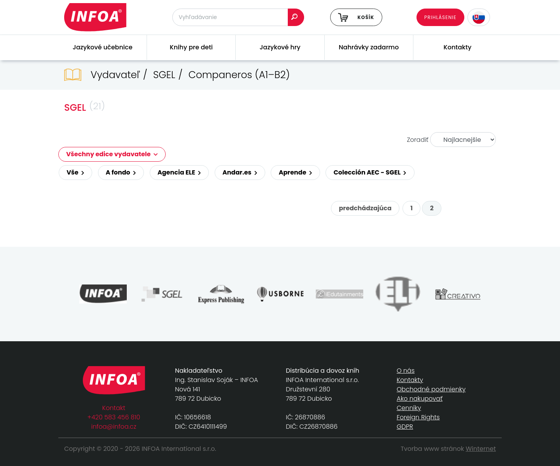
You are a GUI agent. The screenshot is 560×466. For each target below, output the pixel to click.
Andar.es (239, 172)
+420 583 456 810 (114, 417)
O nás (406, 370)
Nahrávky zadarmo (369, 47)
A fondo (121, 172)
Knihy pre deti (191, 47)
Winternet (481, 448)
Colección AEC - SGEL (370, 172)
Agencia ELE (179, 172)
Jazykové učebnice (103, 47)
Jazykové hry (280, 47)
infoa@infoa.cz (113, 426)
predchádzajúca (365, 208)
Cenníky (409, 407)
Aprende (295, 172)
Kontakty (458, 47)
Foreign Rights (418, 417)
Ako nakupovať (420, 398)
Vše (75, 172)
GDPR (405, 426)
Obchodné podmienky (431, 389)
